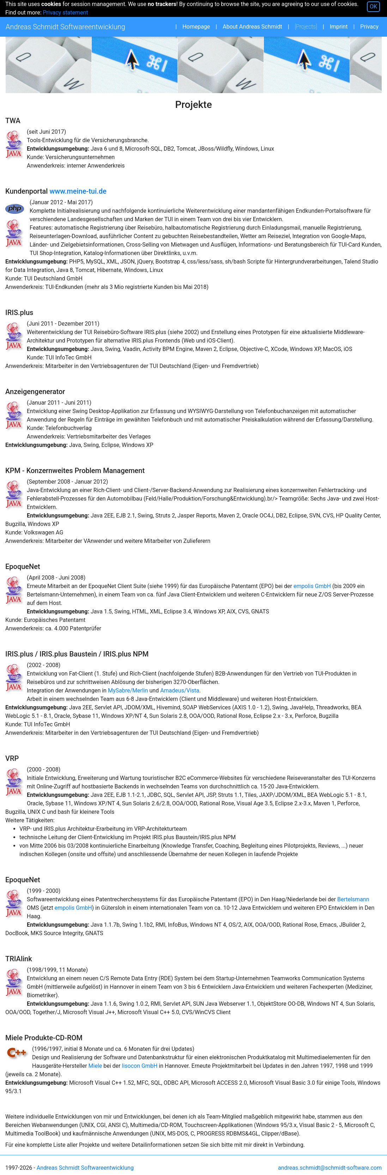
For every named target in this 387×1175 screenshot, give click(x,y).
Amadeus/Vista (179, 690)
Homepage (196, 26)
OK (373, 6)
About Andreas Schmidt (252, 26)
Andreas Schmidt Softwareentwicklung (85, 1167)
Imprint (339, 26)
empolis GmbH (312, 586)
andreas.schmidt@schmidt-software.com (330, 1167)
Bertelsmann (353, 899)
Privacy (369, 26)
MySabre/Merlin (128, 690)
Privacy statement (65, 12)
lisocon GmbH (140, 1065)
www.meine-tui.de (77, 191)
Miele (95, 1065)
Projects (308, 26)
